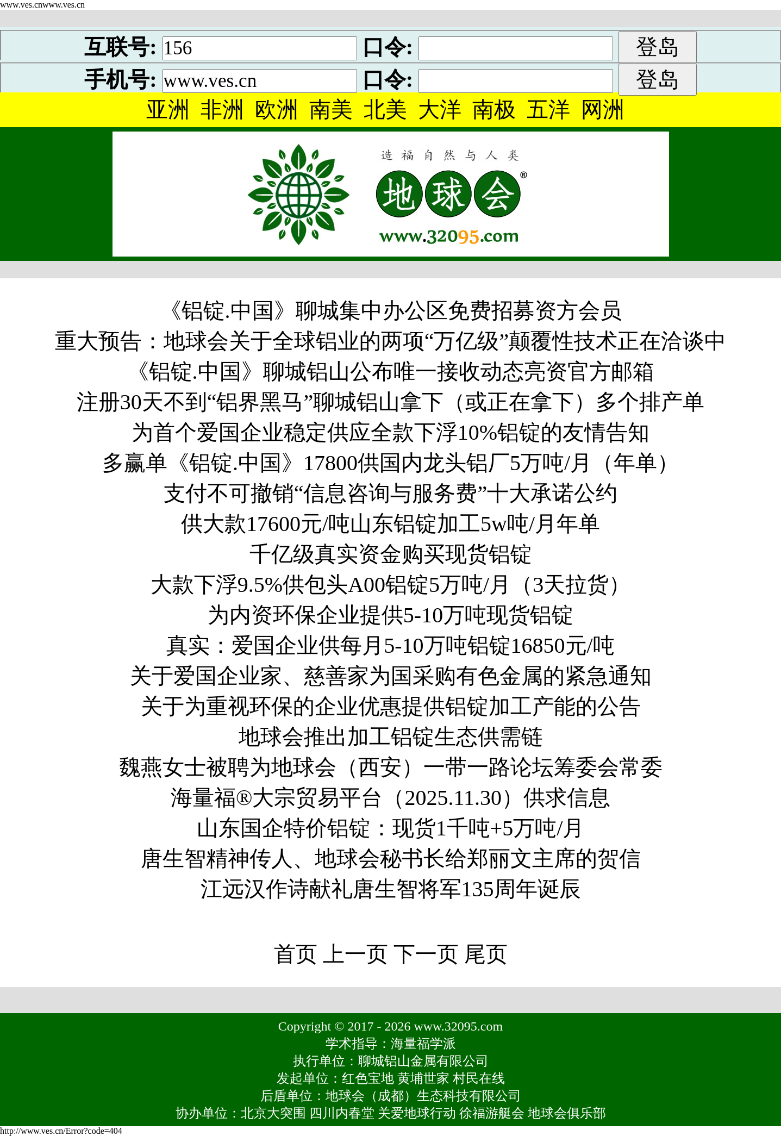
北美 (385, 109)
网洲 (602, 109)
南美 (331, 109)
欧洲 (276, 109)
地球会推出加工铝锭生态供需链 (391, 737)
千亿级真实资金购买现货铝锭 (390, 554)
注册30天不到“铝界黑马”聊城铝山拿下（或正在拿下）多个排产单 (391, 402)
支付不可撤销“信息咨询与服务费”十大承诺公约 (391, 493)
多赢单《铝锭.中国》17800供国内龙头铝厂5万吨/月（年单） (390, 463)
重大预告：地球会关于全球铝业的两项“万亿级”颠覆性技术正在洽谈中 (391, 341)
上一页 (355, 954)
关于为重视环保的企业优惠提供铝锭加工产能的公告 (391, 706)
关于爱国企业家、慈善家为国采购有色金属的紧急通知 (391, 676)
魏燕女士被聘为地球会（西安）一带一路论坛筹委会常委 (391, 767)
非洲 (222, 109)
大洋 (439, 109)
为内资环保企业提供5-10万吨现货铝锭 (390, 615)
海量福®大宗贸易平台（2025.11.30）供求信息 (390, 797)
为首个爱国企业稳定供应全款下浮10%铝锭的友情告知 (390, 432)
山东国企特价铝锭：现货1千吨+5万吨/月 (391, 828)
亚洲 (168, 109)
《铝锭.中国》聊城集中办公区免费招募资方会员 (391, 310)
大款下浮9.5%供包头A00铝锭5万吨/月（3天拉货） (390, 584)
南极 (494, 109)
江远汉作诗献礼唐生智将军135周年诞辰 (391, 889)
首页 (295, 954)
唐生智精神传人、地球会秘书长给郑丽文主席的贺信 (391, 858)
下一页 (426, 954)
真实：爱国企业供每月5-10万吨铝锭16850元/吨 (390, 645)
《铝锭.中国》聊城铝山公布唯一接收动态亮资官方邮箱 (390, 371)
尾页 (486, 954)
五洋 (548, 109)
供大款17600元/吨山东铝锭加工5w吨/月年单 (390, 523)
